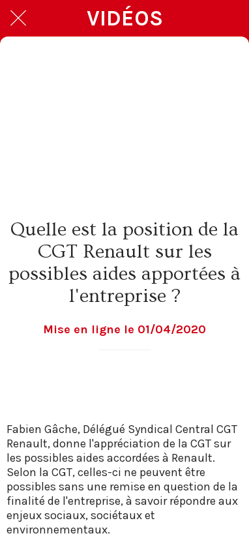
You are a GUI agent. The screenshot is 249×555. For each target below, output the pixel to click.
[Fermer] (18, 18)
